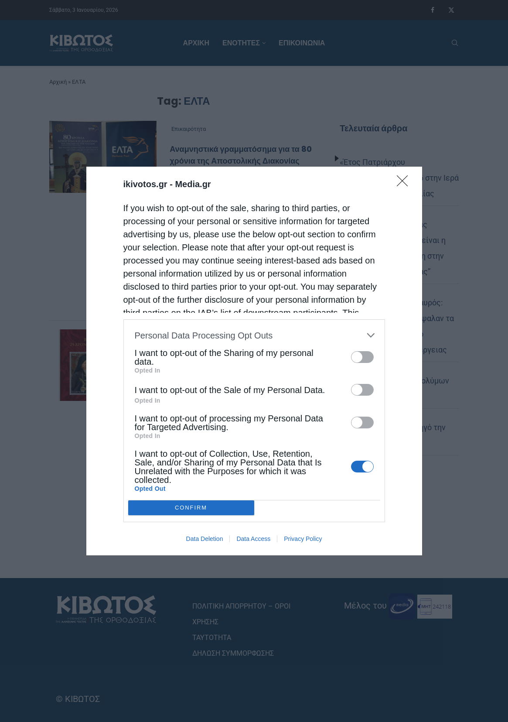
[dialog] (254, 361)
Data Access (253, 538)
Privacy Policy (303, 538)
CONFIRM (191, 508)
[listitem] (254, 335)
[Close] (405, 183)
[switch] (362, 357)
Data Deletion (204, 538)
